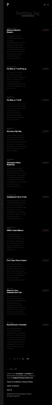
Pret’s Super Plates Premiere (17, 260)
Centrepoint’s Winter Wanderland (14, 164)
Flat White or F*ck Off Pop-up (16, 69)
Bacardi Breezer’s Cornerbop (16, 325)
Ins (11, 369)
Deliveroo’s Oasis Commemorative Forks (14, 291)
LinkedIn (28, 373)
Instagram (19, 373)
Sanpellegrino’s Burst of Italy (16, 197)
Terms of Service (13, 386)
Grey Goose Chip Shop (14, 131)
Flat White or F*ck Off (14, 100)
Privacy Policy (28, 382)
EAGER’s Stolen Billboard (15, 230)
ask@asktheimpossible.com (22, 378)
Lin (16, 369)
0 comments (45, 29)
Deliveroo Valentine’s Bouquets (14, 31)
